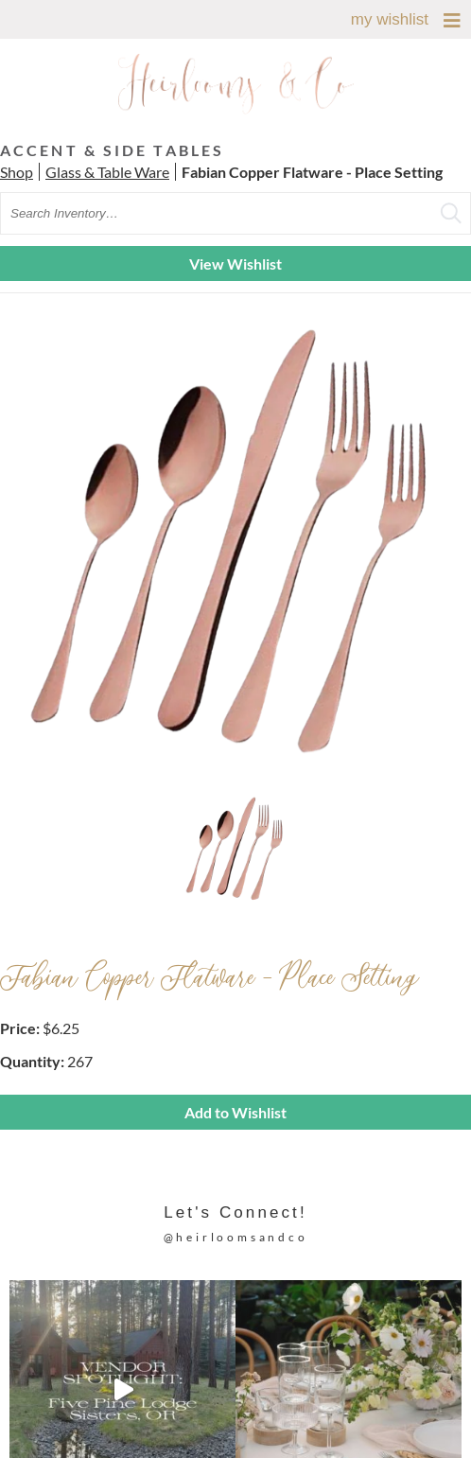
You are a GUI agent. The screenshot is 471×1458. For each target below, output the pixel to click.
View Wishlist (235, 263)
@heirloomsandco (236, 1237)
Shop (16, 172)
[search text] (235, 213)
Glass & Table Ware (107, 172)
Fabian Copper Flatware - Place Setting (312, 172)
